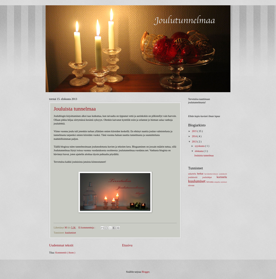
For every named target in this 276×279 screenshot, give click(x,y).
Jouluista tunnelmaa (75, 109)
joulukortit (195, 177)
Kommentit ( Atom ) (65, 252)
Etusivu (127, 245)
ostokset (224, 182)
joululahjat (209, 177)
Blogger (145, 272)
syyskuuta (200, 146)
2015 (194, 131)
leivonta (210, 182)
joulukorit (223, 174)
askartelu (192, 174)
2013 (194, 141)
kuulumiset (70, 232)
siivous (191, 185)
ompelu (217, 182)
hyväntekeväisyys (211, 174)
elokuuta (199, 151)
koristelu (222, 177)
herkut (201, 173)
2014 (194, 136)
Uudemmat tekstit (61, 245)
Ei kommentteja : (87, 227)
